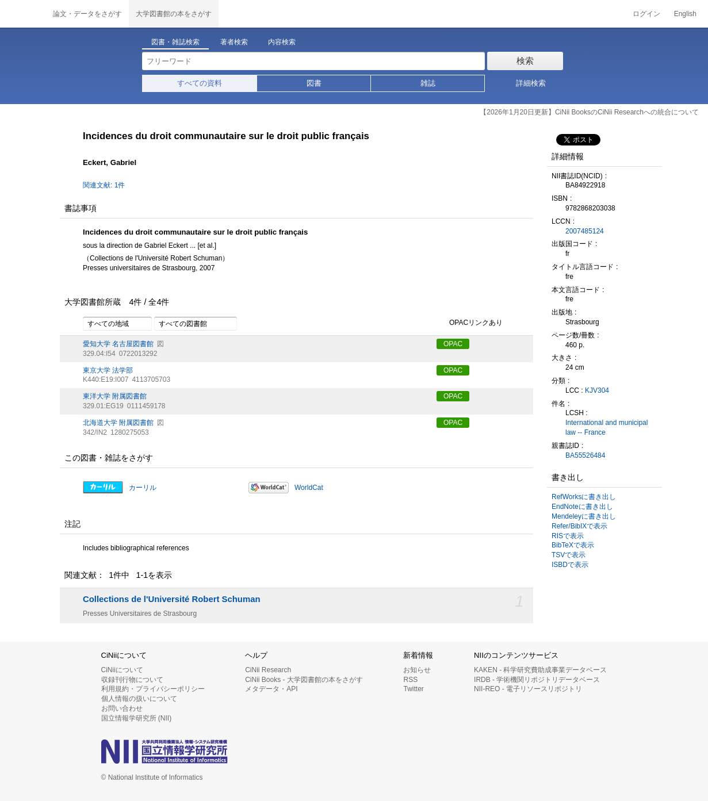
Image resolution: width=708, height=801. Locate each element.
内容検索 (282, 42)
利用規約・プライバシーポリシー (153, 689)
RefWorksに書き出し (584, 497)
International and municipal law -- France (606, 427)
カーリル (142, 488)
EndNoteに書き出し (582, 507)
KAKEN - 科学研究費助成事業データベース (540, 670)
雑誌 (427, 83)
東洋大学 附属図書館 (115, 396)
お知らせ (417, 670)
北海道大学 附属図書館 (118, 423)
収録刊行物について (132, 680)
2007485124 (584, 231)
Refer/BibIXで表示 (579, 526)
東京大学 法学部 (108, 370)
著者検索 (234, 42)
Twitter (413, 689)
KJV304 (597, 390)
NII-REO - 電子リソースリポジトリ (528, 689)
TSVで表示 (568, 555)
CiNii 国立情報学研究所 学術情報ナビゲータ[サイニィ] (23, 14)
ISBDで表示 (570, 565)
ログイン (646, 14)
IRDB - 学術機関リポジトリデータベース (537, 680)
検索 (525, 61)
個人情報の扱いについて (139, 699)
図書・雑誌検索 (175, 42)
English (685, 14)
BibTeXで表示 (573, 545)
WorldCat (308, 488)
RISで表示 (568, 536)
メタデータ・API (271, 689)
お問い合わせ (122, 708)
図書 (314, 83)
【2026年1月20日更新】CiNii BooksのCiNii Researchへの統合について (589, 112)
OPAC (452, 344)
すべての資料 (199, 83)
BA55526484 (585, 455)
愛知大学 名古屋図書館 (118, 344)
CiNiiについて (122, 670)
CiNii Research (268, 670)
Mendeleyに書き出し (584, 516)
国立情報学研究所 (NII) (136, 718)
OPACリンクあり (470, 323)
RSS (410, 680)
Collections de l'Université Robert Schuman (172, 599)
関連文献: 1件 (104, 185)
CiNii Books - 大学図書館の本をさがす (304, 680)
